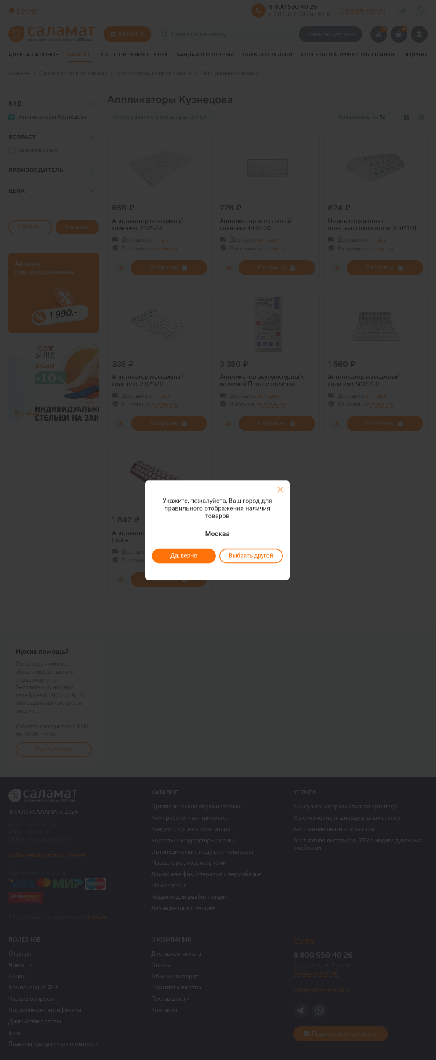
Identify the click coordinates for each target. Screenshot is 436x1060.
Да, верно (183, 555)
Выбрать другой (251, 555)
